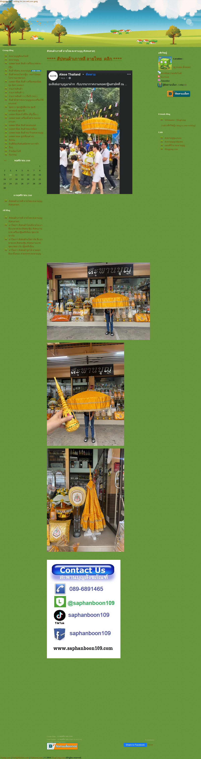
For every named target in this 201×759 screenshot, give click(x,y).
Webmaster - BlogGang (175, 120)
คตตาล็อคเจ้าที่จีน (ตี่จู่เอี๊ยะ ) (23, 114)
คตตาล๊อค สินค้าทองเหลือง (23, 129)
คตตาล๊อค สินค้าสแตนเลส (22, 125)
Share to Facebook (135, 745)
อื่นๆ (11, 147)
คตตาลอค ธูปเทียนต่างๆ (21, 136)
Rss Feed (165, 77)
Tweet (150, 744)
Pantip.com (6, 757)
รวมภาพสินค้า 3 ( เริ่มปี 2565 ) (23, 96)
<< (5, 160)
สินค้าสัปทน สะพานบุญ (19, 70)
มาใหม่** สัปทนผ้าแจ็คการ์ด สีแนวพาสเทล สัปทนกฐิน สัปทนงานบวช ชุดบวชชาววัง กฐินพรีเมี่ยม (25, 243)
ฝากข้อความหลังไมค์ (171, 73)
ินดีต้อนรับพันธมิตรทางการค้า (24, 144)
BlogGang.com (58, 757)
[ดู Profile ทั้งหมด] (182, 67)
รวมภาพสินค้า (15, 89)
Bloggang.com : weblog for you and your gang (19, 1)
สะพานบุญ (14, 60)
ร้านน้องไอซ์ (15, 151)
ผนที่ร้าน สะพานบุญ (175, 145)
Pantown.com (36, 757)
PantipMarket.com (20, 757)
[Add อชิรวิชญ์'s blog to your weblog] (178, 125)
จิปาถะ (12, 140)
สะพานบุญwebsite (173, 138)
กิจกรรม (13, 155)
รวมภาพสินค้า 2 (16, 92)
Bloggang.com (171, 149)
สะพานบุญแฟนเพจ (174, 141)
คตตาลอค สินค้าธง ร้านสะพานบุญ (26, 132)
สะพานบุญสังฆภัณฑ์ (18, 56)
